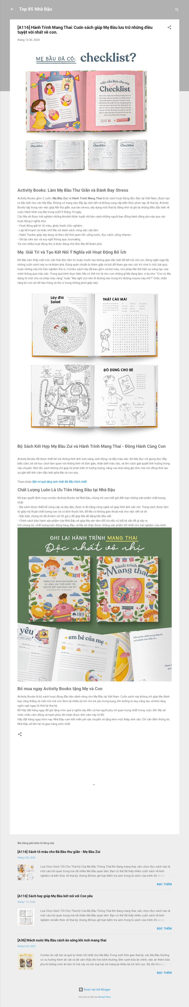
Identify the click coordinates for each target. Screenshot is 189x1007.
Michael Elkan (104, 997)
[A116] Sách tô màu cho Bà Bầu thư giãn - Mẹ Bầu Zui (59, 852)
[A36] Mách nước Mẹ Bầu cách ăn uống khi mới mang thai (62, 940)
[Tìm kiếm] (177, 10)
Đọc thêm (164, 884)
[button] (169, 28)
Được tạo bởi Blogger (95, 989)
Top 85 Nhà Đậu (35, 9)
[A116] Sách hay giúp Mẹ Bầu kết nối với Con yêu (55, 896)
